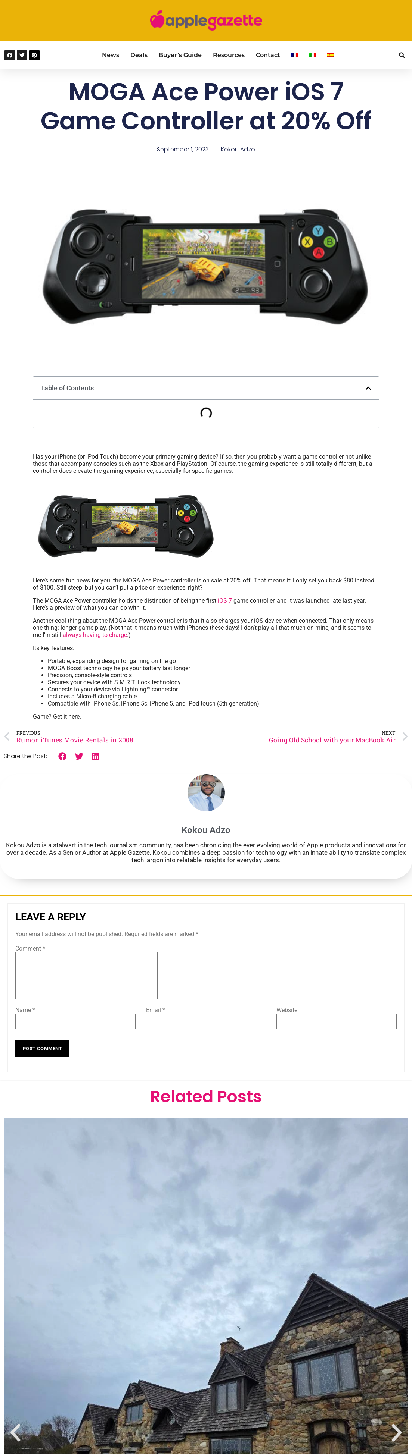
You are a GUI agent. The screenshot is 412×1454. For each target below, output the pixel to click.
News (110, 55)
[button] (402, 55)
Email (155, 1019)
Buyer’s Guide (180, 55)
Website (286, 1019)
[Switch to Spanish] (330, 55)
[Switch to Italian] (312, 55)
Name (25, 1019)
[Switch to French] (294, 55)
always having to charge (95, 634)
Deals (139, 55)
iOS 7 (225, 600)
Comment (30, 948)
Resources (229, 55)
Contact (268, 55)
